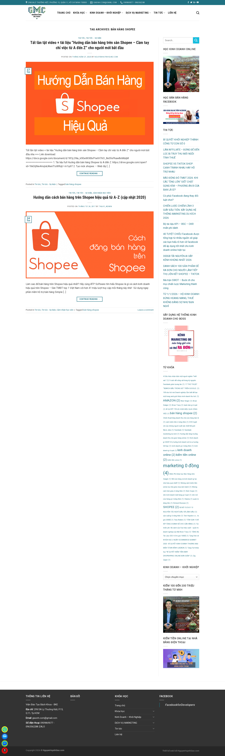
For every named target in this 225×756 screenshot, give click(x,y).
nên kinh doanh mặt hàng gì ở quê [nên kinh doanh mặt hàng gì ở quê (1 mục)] (177, 495)
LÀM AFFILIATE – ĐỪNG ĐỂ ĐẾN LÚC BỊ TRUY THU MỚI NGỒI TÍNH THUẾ (181, 153)
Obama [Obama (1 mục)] (188, 499)
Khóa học (80, 12)
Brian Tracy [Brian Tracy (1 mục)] (177, 405)
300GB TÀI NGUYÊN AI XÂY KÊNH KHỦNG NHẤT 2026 (178, 258)
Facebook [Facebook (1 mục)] (179, 430)
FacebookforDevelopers (180, 704)
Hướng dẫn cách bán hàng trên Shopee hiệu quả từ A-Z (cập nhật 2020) (89, 197)
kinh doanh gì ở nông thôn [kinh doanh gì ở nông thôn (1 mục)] (183, 446)
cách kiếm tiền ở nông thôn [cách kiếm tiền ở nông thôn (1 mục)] (177, 422)
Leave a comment (146, 310)
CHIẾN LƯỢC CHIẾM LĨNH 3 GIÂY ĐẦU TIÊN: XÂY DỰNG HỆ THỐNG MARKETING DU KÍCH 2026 (179, 211)
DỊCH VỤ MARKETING (138, 12)
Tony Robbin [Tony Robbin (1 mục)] (180, 520)
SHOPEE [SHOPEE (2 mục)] (171, 507)
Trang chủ (63, 12)
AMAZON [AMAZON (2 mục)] (171, 400)
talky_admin (105, 206)
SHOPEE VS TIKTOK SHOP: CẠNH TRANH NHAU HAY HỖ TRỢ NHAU (179, 167)
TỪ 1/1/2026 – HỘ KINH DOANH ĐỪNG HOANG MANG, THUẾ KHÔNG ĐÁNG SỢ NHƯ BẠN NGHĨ (181, 300)
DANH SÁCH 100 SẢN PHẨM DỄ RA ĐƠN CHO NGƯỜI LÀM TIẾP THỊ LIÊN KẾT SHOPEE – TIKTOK (181, 270)
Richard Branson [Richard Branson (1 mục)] (180, 503)
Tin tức (159, 12)
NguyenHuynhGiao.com (106, 57)
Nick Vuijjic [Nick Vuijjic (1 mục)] (191, 491)
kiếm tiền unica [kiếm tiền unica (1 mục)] (175, 460)
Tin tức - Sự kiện (93, 38)
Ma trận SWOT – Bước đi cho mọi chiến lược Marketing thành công (180, 284)
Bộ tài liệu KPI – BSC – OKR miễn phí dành (178, 226)
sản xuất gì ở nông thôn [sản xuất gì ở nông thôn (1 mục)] (173, 516)
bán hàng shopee (73, 184)
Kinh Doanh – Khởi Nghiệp (106, 12)
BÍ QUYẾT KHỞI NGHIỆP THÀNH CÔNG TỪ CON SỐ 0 (180, 141)
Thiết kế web (168, 750)
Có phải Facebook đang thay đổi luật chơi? (180, 197)
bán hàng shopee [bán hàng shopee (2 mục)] (183, 413)
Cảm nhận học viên (102, 193)
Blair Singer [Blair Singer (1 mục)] (186, 401)
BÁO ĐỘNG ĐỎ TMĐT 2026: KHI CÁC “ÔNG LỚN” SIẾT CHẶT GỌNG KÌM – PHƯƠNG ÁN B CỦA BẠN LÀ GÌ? (181, 183)
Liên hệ (172, 12)
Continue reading (89, 173)
